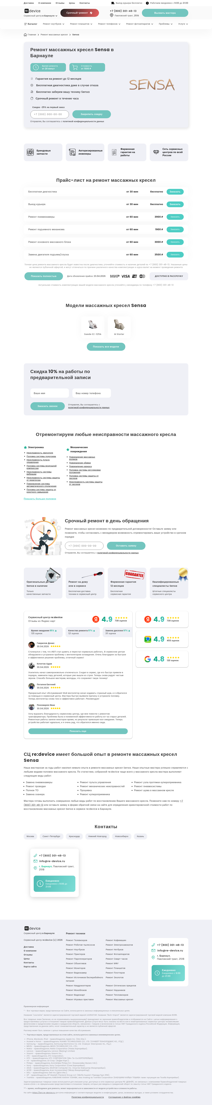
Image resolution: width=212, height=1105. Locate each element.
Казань (140, 836)
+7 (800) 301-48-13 (123, 11)
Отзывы (60, 3)
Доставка (29, 3)
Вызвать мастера (165, 13)
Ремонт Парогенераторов (79, 958)
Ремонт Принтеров (75, 954)
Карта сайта (30, 966)
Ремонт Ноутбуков (75, 949)
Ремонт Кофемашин (116, 940)
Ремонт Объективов (76, 963)
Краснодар (74, 836)
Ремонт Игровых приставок (80, 999)
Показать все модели (106, 346)
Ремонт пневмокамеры (41, 216)
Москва (30, 836)
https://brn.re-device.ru (43, 1092)
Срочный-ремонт (80, 13)
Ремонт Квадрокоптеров (78, 985)
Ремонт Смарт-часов (116, 958)
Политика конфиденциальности (88, 1097)
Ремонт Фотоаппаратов (117, 954)
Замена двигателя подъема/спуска (48, 254)
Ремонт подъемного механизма (46, 229)
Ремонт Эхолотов (115, 977)
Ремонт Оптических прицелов (121, 985)
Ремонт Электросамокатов (119, 944)
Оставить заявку (126, 545)
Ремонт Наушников (115, 990)
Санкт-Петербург (51, 836)
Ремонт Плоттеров (115, 972)
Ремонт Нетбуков (114, 949)
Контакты (85, 3)
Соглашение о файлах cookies (124, 1097)
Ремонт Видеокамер (76, 972)
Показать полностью (44, 276)
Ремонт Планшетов (115, 968)
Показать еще (78, 731)
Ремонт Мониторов (75, 968)
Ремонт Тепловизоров (117, 994)
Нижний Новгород (97, 836)
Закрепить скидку (91, 114)
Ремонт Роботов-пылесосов (80, 944)
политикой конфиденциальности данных (83, 121)
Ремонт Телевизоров (76, 940)
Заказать (175, 191)
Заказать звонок (48, 406)
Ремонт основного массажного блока (49, 242)
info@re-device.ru (49, 861)
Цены (72, 3)
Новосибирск (121, 836)
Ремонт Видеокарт (75, 994)
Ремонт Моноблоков (76, 990)
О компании (44, 3)
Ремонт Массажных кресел (119, 999)
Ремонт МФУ (112, 963)
